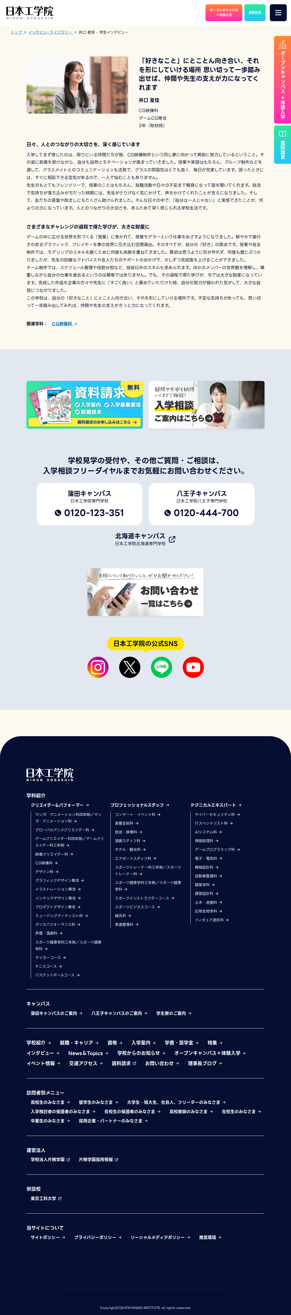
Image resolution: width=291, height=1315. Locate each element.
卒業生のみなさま (50, 1121)
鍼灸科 (123, 916)
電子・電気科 (209, 858)
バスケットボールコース (57, 975)
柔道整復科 (127, 924)
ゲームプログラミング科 (217, 849)
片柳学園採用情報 (99, 1159)
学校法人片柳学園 (50, 1159)
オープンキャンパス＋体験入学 (210, 1053)
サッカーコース (50, 958)
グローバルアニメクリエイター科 (65, 830)
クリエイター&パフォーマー (60, 805)
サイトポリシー (48, 1237)
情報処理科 (207, 841)
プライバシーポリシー (98, 1237)
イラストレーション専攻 (58, 889)
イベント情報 (43, 1063)
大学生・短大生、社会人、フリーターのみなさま (176, 1102)
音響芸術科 (127, 823)
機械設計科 (207, 867)
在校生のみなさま (242, 1111)
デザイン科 (47, 872)
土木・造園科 (209, 902)
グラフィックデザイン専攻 (59, 880)
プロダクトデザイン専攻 (58, 907)
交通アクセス (86, 1063)
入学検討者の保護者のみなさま (63, 1111)
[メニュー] (278, 12)
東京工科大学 (46, 1198)
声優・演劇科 (49, 933)
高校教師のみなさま (191, 1111)
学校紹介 (38, 1043)
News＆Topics (88, 1053)
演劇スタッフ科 (130, 841)
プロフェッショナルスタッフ (140, 805)
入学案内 (143, 1043)
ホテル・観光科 (130, 849)
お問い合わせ (162, 1063)
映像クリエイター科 (54, 854)
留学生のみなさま (99, 1102)
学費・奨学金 (182, 1043)
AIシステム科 (208, 832)
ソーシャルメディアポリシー (161, 1237)
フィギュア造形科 (212, 920)
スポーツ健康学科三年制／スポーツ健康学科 (68, 945)
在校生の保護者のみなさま (132, 1111)
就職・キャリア (79, 1043)
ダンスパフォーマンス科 (58, 924)
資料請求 (124, 1063)
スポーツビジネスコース (137, 907)
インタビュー (43, 1053)
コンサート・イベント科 (138, 815)
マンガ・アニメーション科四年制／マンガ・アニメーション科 (68, 818)
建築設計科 (207, 893)
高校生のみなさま (50, 1102)
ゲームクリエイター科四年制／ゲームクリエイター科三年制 (69, 842)
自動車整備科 (209, 876)
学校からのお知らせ (141, 1053)
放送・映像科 (129, 832)
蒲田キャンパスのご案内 (57, 1013)
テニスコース (48, 966)
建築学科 (205, 885)
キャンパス (38, 1004)
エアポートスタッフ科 (136, 858)
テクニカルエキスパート (216, 805)
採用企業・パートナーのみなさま (113, 1121)
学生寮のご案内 (174, 1013)
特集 (215, 1043)
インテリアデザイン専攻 (58, 898)
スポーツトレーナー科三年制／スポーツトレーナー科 (148, 870)
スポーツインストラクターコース (145, 898)
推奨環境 (210, 1237)
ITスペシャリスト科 (214, 823)
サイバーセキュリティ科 (217, 815)
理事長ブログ (205, 1063)
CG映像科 (65, 324)
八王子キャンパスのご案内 (119, 1013)
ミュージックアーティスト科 (61, 916)
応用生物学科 (209, 911)
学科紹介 (36, 795)
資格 (115, 1043)
